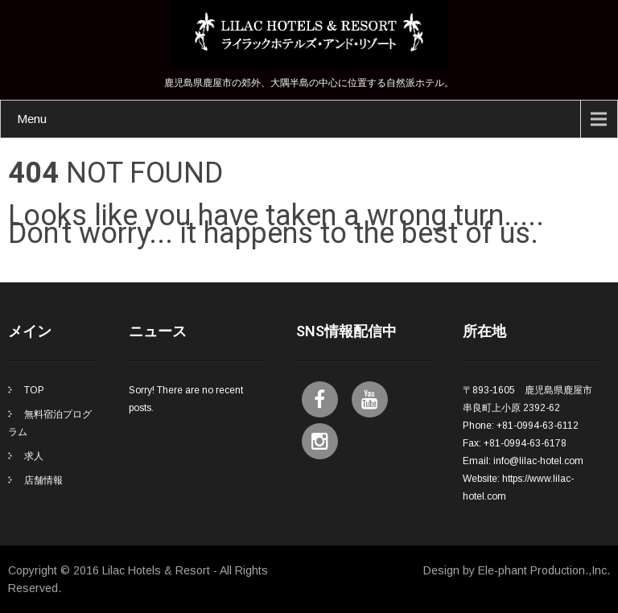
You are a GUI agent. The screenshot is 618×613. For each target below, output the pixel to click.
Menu (32, 118)
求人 (33, 456)
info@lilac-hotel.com (538, 461)
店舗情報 (43, 480)
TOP (34, 390)
